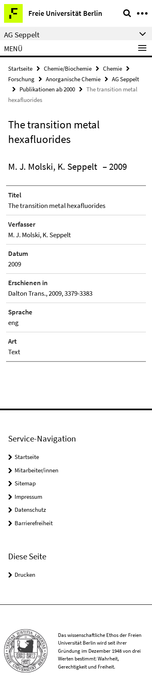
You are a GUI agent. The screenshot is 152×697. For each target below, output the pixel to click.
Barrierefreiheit (34, 523)
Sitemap (25, 483)
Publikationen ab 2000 (47, 89)
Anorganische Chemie (73, 79)
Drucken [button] (25, 574)
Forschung (21, 79)
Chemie (112, 68)
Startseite (20, 68)
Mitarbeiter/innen (36, 470)
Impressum (28, 496)
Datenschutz (30, 509)
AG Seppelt (125, 79)
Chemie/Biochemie (68, 68)
